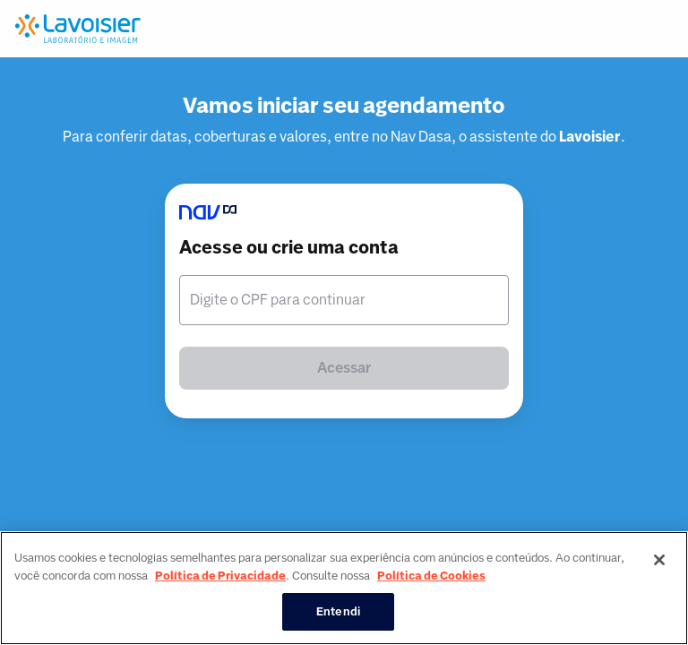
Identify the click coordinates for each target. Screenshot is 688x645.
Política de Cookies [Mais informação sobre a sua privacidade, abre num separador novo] (431, 575)
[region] (344, 588)
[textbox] (344, 300)
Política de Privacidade (220, 575)
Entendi (338, 611)
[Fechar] (659, 560)
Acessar (344, 367)
